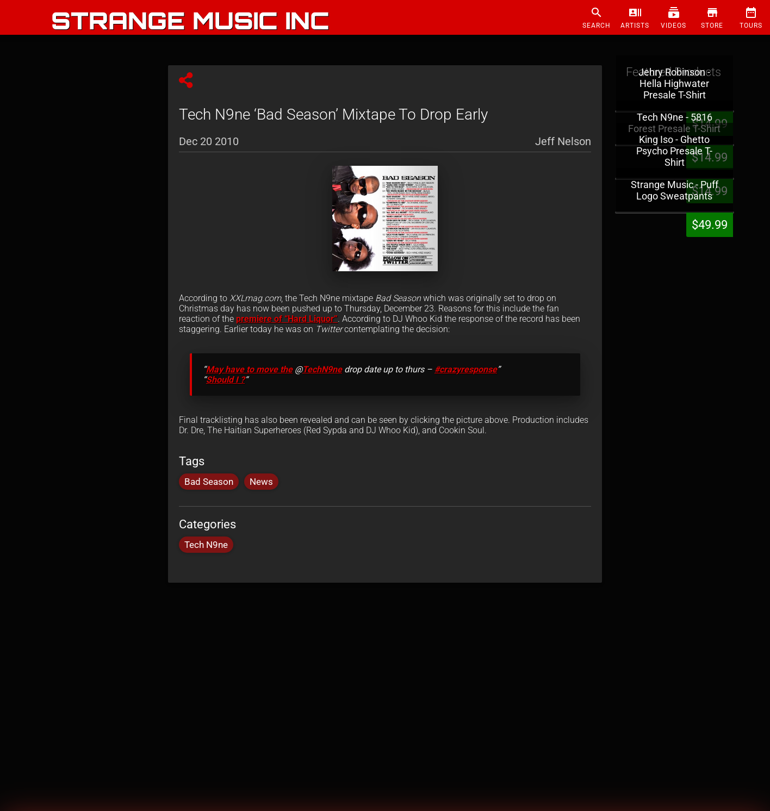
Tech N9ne (206, 544)
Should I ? (225, 380)
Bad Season (208, 481)
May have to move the (249, 369)
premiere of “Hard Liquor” (287, 319)
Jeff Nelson (563, 140)
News (261, 481)
